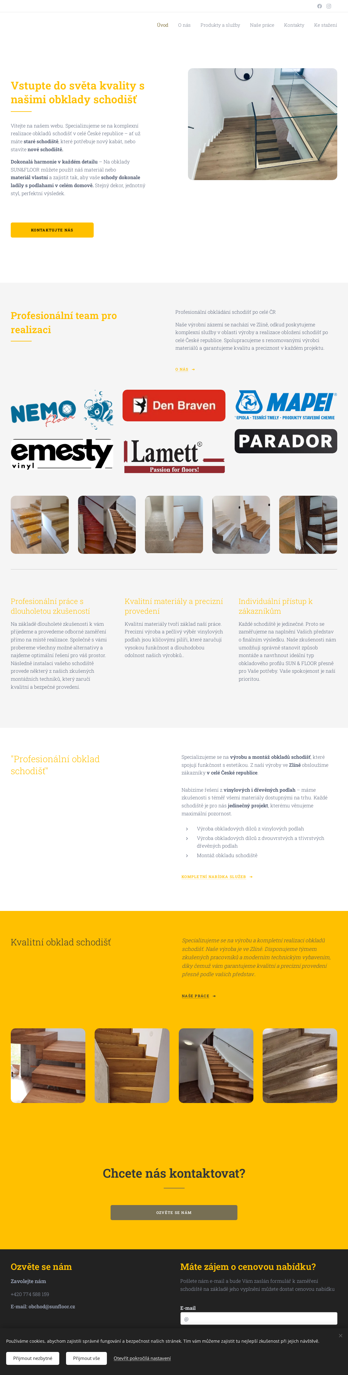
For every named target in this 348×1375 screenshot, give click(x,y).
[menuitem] (176, 25)
